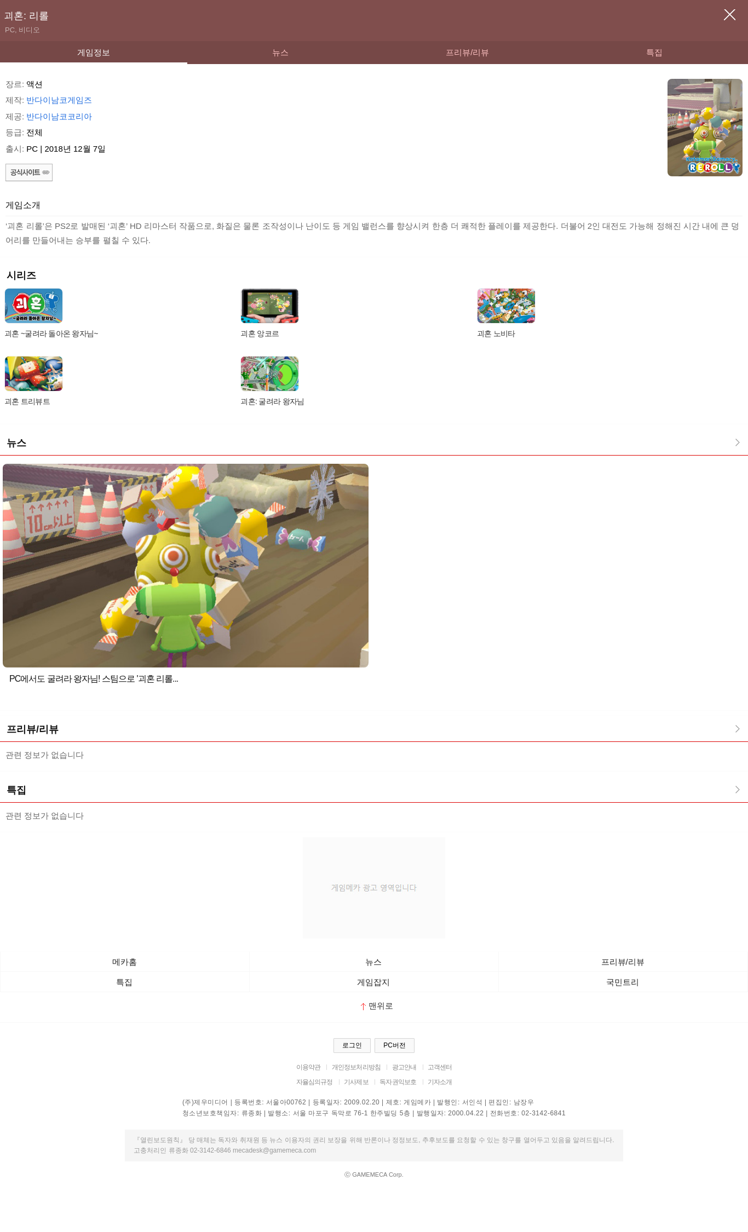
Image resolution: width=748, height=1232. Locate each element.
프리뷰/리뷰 (467, 52)
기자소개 (440, 1082)
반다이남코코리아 (59, 116)
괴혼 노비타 (496, 333)
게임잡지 (373, 982)
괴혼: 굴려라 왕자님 (272, 401)
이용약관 (308, 1067)
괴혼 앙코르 (259, 333)
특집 (654, 52)
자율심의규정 (314, 1082)
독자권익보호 (397, 1082)
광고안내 (404, 1067)
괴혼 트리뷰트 (27, 401)
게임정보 (93, 52)
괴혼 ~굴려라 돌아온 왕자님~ (51, 333)
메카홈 (124, 961)
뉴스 (280, 52)
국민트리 (622, 982)
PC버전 (394, 1045)
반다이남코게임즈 (59, 100)
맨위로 (377, 1005)
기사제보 (356, 1082)
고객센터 (440, 1067)
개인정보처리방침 (356, 1067)
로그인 (352, 1045)
